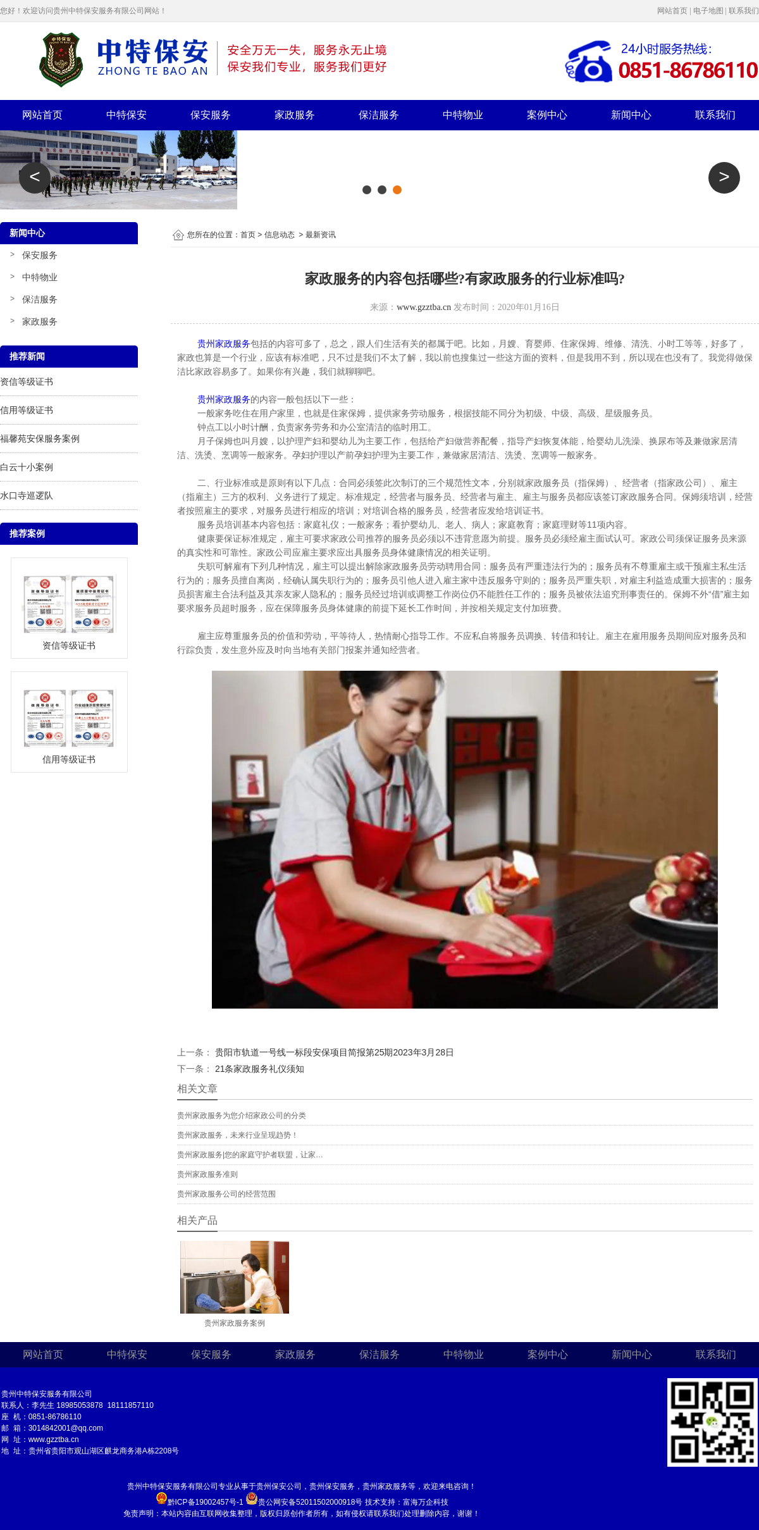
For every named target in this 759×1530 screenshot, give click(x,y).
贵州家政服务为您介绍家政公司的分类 (241, 1115)
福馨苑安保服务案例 (40, 438)
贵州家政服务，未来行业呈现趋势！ (238, 1135)
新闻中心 (631, 114)
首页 (248, 234)
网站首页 (672, 10)
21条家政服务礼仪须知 (258, 1069)
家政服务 (295, 114)
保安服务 (210, 114)
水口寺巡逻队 (26, 495)
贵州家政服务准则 (207, 1174)
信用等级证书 (26, 410)
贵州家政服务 (223, 399)
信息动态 (279, 234)
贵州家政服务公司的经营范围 (226, 1194)
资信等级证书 (26, 381)
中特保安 (126, 114)
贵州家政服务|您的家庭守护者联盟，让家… (250, 1154)
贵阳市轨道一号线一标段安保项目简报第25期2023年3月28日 (333, 1052)
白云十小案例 (26, 467)
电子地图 (708, 10)
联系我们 (744, 10)
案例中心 (547, 114)
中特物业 (463, 114)
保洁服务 (379, 114)
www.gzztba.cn (424, 307)
